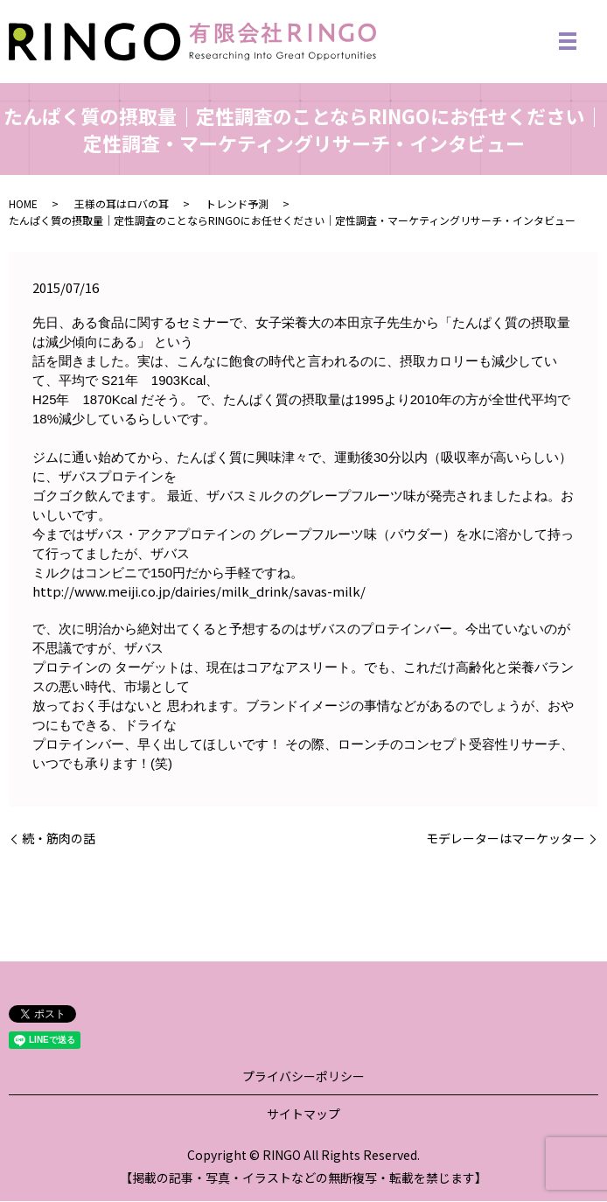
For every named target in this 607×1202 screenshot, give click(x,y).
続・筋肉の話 (58, 839)
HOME (23, 205)
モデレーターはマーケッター (505, 839)
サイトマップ (303, 1115)
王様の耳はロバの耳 (121, 205)
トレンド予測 (237, 205)
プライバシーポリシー (303, 1078)
